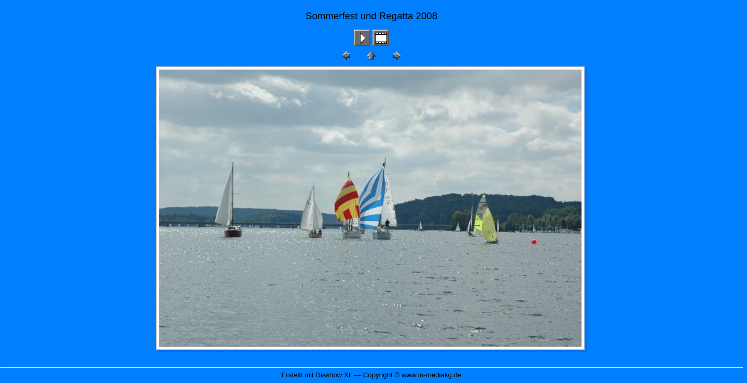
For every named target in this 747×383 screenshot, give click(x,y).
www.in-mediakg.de (432, 375)
